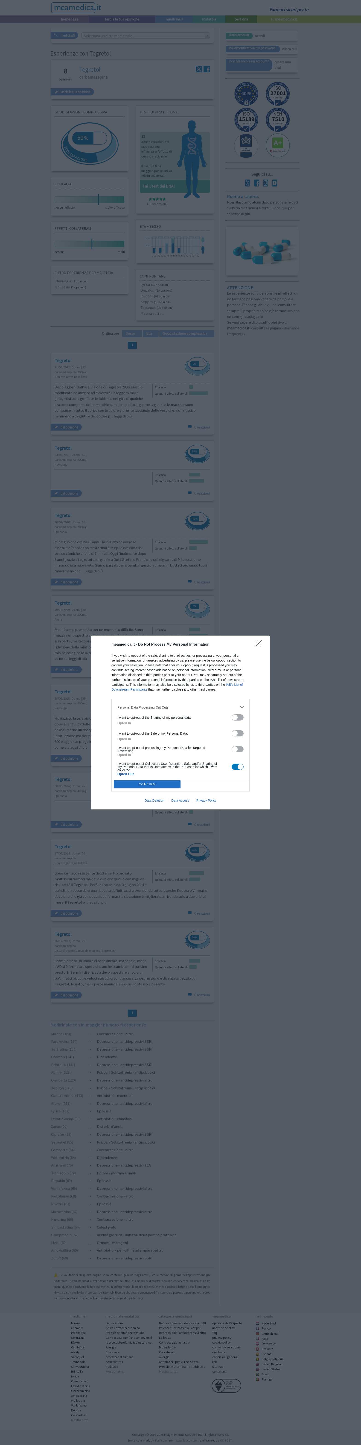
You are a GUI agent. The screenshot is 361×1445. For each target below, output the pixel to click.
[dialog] (180, 722)
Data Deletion (154, 800)
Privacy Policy (206, 800)
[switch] (238, 717)
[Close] (260, 644)
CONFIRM (147, 784)
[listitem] (180, 707)
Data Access (180, 800)
